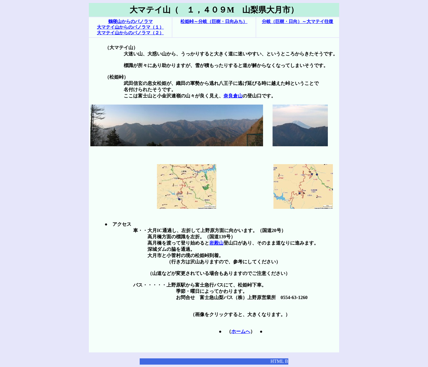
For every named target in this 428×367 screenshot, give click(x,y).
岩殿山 (216, 242)
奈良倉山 (233, 95)
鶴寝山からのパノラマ (130, 21)
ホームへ (240, 331)
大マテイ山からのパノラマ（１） (130, 27)
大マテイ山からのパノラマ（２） (130, 32)
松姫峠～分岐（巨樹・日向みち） (213, 21)
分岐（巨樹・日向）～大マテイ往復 (297, 21)
